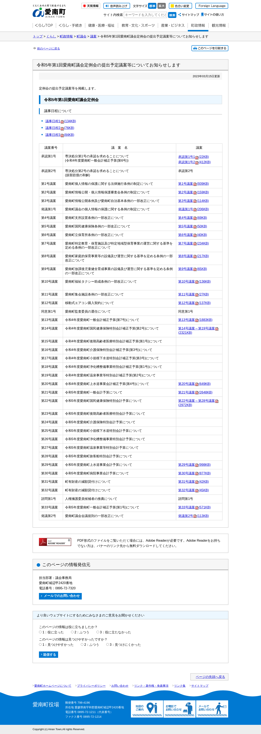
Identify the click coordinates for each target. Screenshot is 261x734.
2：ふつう (81, 632)
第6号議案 (192, 235)
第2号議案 (193, 192)
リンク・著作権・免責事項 (151, 685)
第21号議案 (195, 392)
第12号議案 (194, 303)
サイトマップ (199, 685)
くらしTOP (44, 25)
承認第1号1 (193, 157)
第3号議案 (193, 201)
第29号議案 (194, 464)
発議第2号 (193, 516)
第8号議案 (193, 256)
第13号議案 (195, 320)
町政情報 (198, 25)
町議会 (81, 36)
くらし (51, 36)
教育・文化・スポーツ (138, 25)
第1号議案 (193, 183)
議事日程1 (60, 121)
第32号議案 (193, 490)
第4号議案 (192, 217)
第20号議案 (194, 384)
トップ (38, 36)
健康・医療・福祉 (101, 25)
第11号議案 (193, 294)
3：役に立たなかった (115, 632)
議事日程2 (59, 128)
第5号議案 (192, 226)
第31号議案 (193, 481)
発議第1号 (193, 209)
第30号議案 (194, 473)
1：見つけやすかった (58, 644)
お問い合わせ (119, 685)
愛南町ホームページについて (52, 685)
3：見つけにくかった (125, 644)
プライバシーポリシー (91, 685)
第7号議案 (193, 243)
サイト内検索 (113, 15)
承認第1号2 (194, 162)
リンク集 (180, 685)
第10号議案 (194, 281)
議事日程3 (59, 135)
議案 (93, 36)
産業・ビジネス (173, 25)
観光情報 (218, 25)
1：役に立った (53, 632)
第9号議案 (192, 269)
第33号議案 (194, 507)
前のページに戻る (48, 48)
